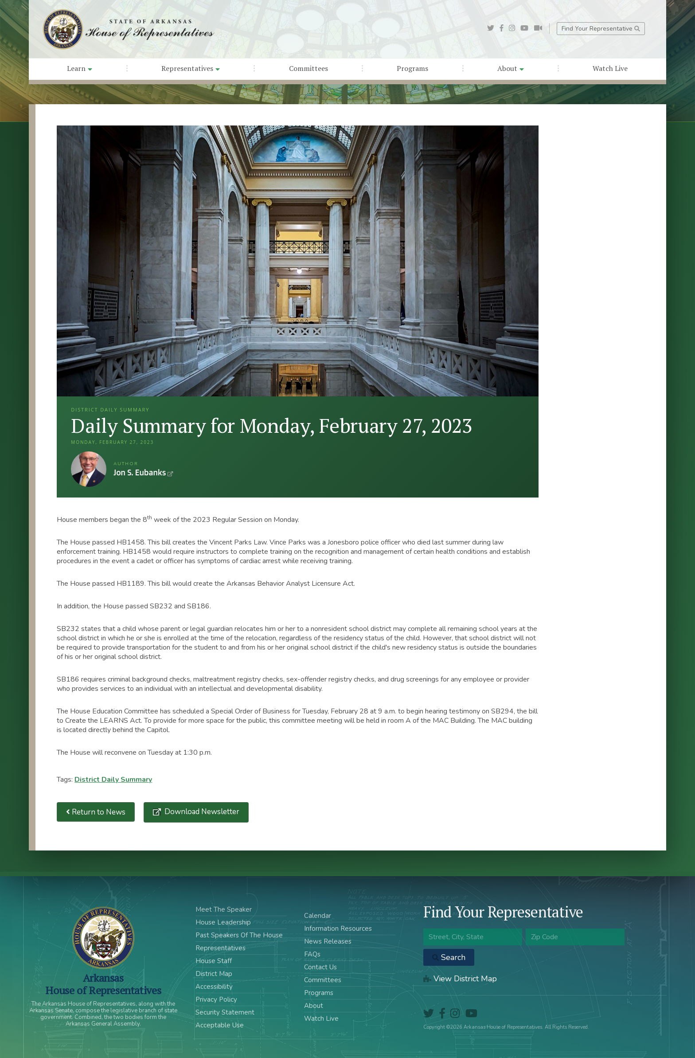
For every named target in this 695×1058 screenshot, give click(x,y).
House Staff (213, 960)
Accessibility (214, 986)
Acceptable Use (219, 1025)
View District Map (460, 978)
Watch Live (610, 68)
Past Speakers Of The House (239, 935)
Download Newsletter (201, 812)
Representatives (190, 68)
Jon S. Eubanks (88, 469)
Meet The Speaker (223, 909)
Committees (308, 68)
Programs (412, 68)
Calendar (317, 915)
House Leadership (223, 922)
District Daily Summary (113, 779)
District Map (213, 973)
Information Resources (338, 928)
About (510, 68)
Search (448, 957)
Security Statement (224, 1012)
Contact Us (320, 967)
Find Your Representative (601, 28)
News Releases (327, 941)
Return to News (95, 812)
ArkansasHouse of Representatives (103, 984)
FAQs (312, 954)
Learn (79, 68)
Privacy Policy (216, 999)
